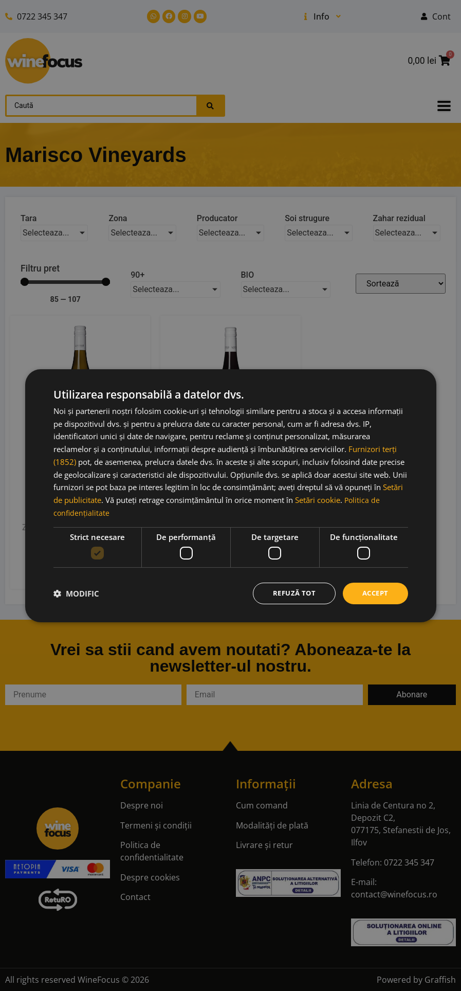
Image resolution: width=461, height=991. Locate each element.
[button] (76, 593)
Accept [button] (374, 593)
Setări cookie (317, 499)
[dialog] (230, 495)
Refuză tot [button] (290, 593)
